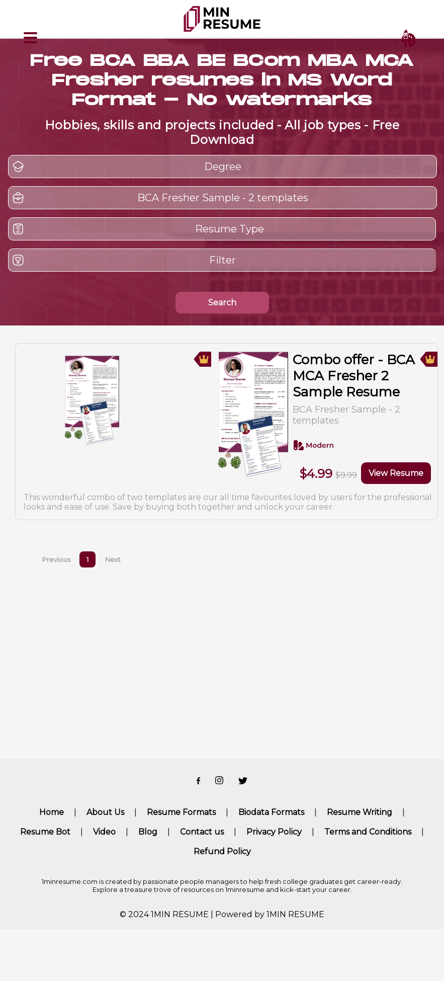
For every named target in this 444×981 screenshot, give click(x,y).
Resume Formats (181, 812)
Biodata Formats (271, 812)
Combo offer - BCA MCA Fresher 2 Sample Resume (354, 376)
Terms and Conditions (367, 832)
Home (51, 812)
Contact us (202, 832)
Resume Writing (359, 812)
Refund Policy (222, 851)
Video (104, 832)
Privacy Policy (274, 832)
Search (222, 302)
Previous (56, 559)
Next (113, 559)
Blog (147, 832)
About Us (105, 812)
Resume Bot (45, 832)
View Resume (396, 473)
